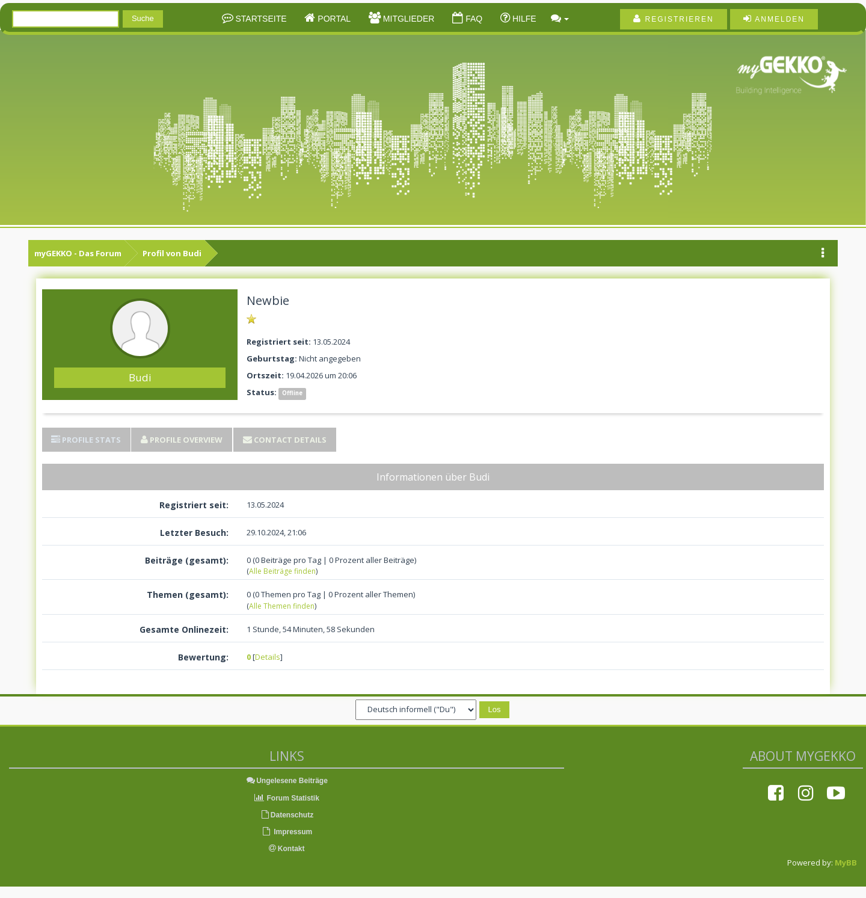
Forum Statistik (286, 798)
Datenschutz (286, 815)
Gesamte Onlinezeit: (184, 629)
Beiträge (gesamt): (187, 560)
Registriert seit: (194, 505)
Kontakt (287, 848)
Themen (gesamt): (188, 594)
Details (267, 656)
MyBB (846, 862)
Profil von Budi (172, 253)
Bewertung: (203, 657)
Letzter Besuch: (194, 532)
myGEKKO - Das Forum (77, 253)
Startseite (260, 18)
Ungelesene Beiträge (286, 781)
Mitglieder (407, 18)
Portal (333, 18)
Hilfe (523, 18)
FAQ (472, 18)
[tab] (86, 440)
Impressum (286, 832)
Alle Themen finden (282, 606)
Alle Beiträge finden (282, 571)
